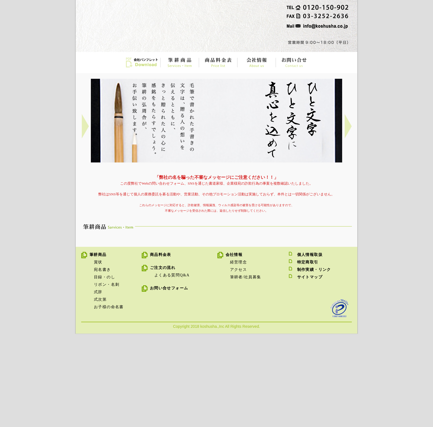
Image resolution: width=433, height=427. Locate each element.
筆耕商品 (98, 348)
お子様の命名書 (109, 400)
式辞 (98, 385)
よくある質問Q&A (172, 368)
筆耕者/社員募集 (245, 370)
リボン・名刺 (106, 378)
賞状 (98, 355)
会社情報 (234, 348)
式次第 (100, 393)
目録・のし (104, 370)
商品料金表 (160, 348)
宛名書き (102, 363)
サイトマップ (310, 370)
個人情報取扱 (310, 348)
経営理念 (238, 355)
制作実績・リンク (314, 363)
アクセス (238, 363)
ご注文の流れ (162, 361)
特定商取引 (307, 355)
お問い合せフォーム (169, 381)
